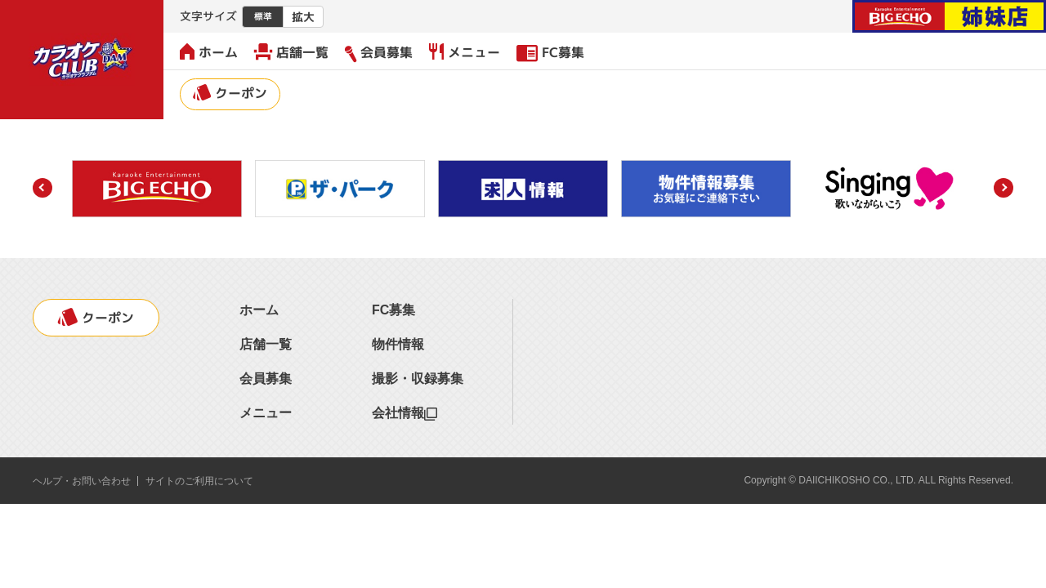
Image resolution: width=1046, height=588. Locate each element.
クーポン (230, 93)
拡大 (303, 16)
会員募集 (379, 52)
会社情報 (404, 413)
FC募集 (550, 52)
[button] (42, 188)
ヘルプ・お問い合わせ (82, 481)
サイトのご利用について (199, 481)
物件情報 (398, 344)
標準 (263, 16)
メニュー (464, 52)
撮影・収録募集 (417, 378)
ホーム (209, 52)
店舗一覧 (291, 52)
